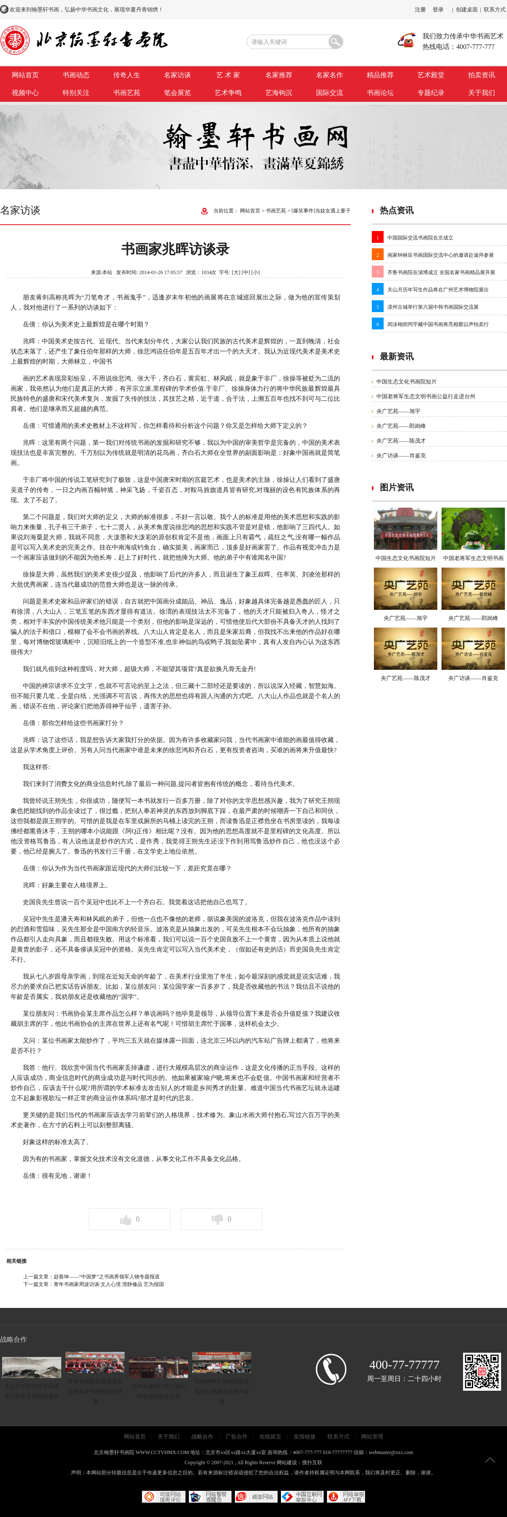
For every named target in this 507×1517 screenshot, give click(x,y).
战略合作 (202, 1436)
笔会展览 (177, 92)
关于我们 (481, 92)
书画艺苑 (126, 92)
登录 (438, 9)
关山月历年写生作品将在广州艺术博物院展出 (438, 290)
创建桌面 (467, 9)
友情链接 (305, 1436)
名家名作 (329, 75)
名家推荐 (278, 75)
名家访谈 (177, 75)
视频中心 (25, 92)
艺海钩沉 (278, 92)
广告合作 (237, 1436)
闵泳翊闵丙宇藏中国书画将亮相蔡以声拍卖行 (438, 324)
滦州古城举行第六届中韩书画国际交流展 (433, 307)
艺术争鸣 (228, 92)
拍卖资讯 (481, 75)
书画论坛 (380, 92)
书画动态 (76, 75)
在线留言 (270, 1436)
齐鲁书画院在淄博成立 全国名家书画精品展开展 (441, 272)
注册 (420, 9)
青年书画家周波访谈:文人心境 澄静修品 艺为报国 (109, 1284)
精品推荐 (380, 75)
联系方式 (495, 9)
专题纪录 (430, 92)
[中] (246, 272)
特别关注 (76, 92)
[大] (236, 272)
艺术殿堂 (430, 75)
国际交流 (329, 92)
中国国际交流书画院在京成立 (420, 238)
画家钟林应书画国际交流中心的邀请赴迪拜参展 (440, 255)
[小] (255, 272)
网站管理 (372, 1436)
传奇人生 (126, 75)
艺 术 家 (228, 75)
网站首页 (25, 75)
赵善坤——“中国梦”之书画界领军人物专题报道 (107, 1277)
